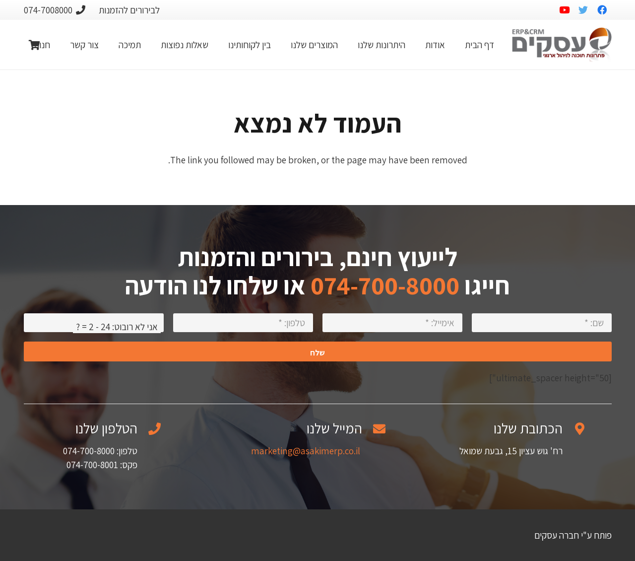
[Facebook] (602, 9)
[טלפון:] (243, 322)
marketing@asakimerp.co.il (305, 451)
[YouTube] (564, 9)
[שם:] (542, 322)
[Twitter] (583, 9)
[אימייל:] (392, 322)
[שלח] (318, 351)
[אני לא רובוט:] (94, 322)
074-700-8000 (385, 285)
